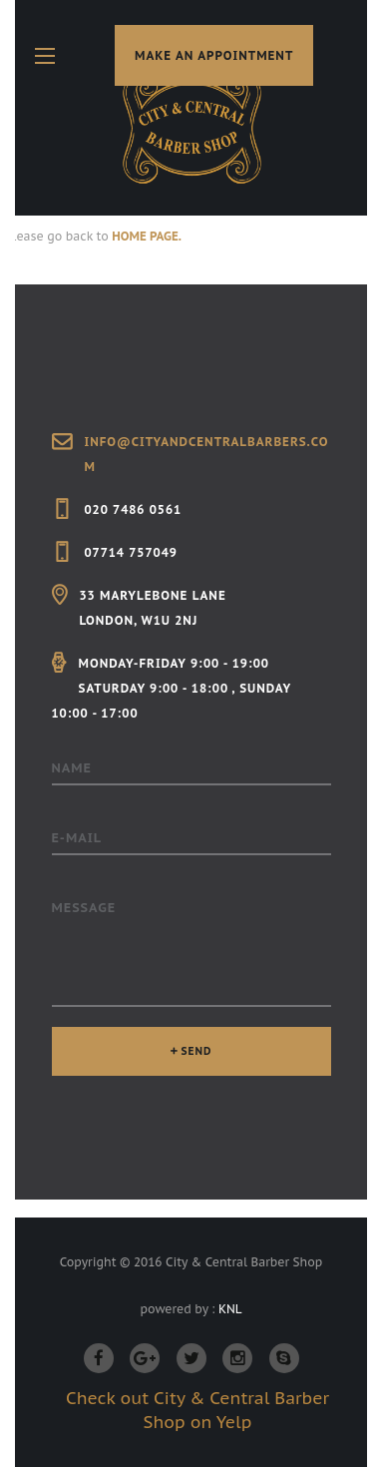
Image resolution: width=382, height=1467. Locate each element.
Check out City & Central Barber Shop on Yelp (197, 1410)
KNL (230, 1308)
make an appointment (214, 55)
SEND (197, 1051)
